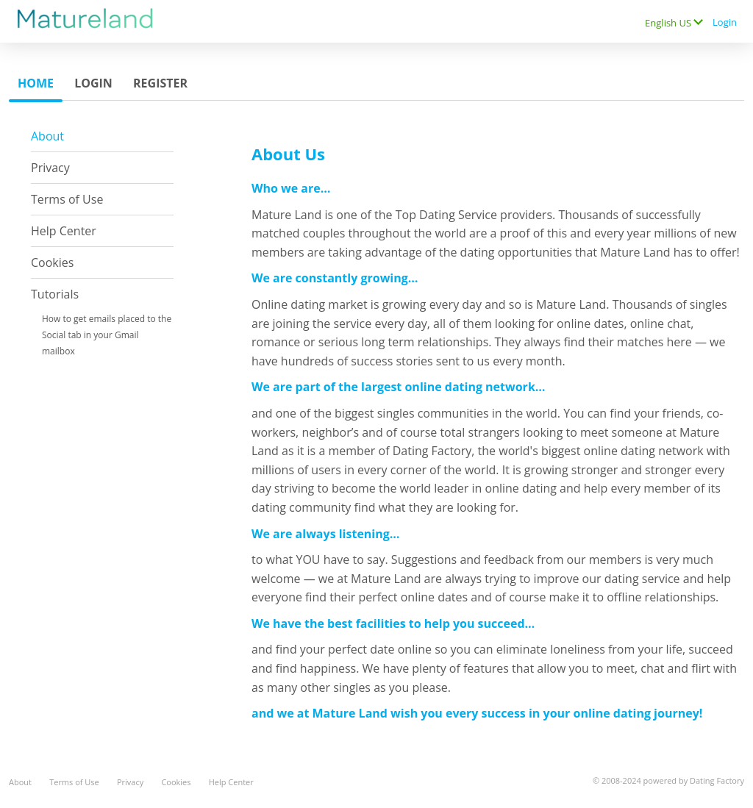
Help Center (63, 231)
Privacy (50, 168)
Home (36, 83)
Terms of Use (67, 199)
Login (725, 22)
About (47, 136)
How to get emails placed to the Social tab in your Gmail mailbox (106, 334)
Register (160, 83)
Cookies (52, 262)
